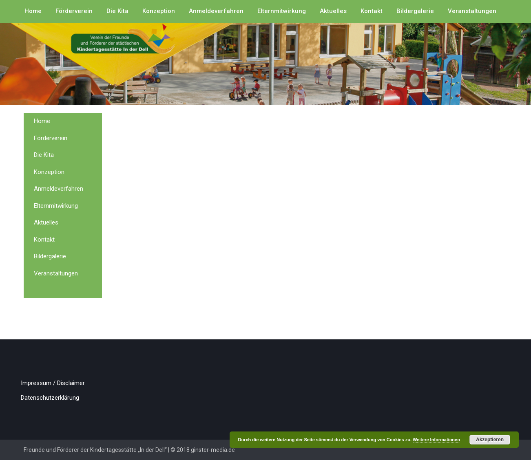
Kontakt (372, 11)
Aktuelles (333, 11)
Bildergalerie (415, 11)
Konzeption (158, 11)
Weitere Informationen (436, 439)
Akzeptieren (490, 439)
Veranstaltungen (472, 11)
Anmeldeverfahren (216, 11)
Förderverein (74, 11)
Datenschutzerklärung (50, 397)
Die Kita (117, 11)
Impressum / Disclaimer (53, 383)
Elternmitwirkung (281, 11)
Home (33, 11)
